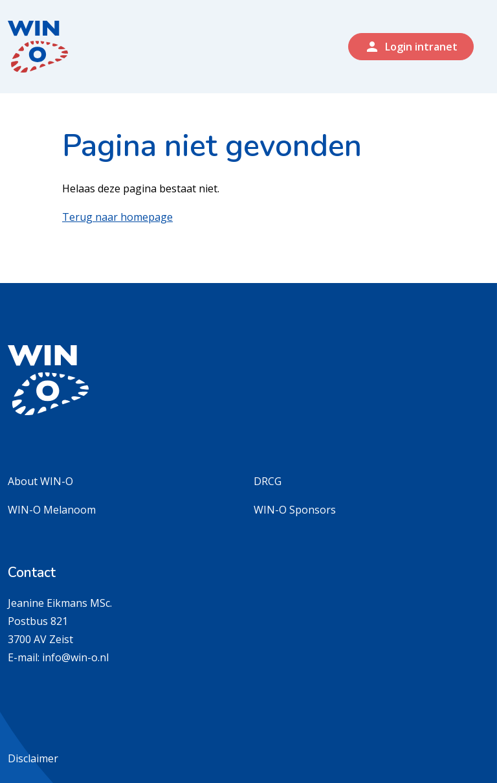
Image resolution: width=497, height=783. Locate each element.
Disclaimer (33, 758)
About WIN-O (40, 481)
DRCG (268, 481)
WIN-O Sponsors (295, 510)
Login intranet (411, 46)
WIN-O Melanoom (52, 510)
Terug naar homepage (117, 217)
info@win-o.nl (75, 657)
